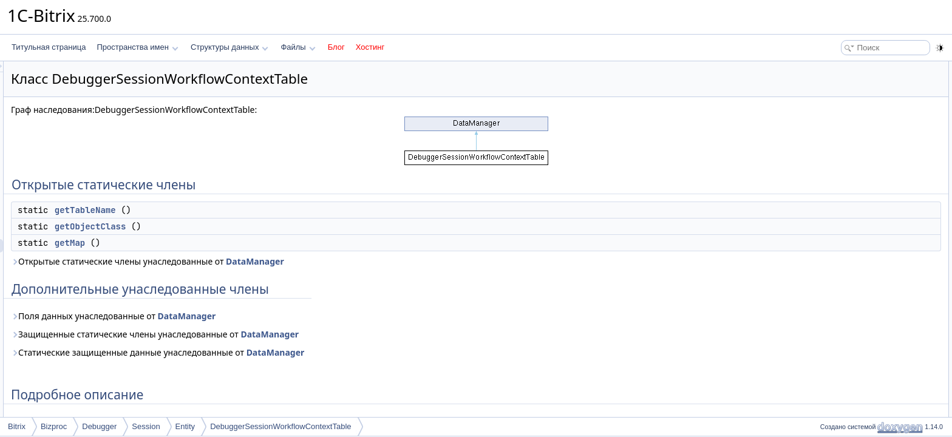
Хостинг (370, 47)
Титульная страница (49, 47)
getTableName (237, 210)
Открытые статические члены (867, 68)
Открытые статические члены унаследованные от (299, 261)
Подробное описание (852, 134)
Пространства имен (137, 47)
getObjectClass (242, 226)
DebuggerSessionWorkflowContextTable (280, 426)
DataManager (407, 261)
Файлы (297, 47)
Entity (185, 426)
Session (146, 426)
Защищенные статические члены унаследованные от (306, 334)
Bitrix (16, 426)
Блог (336, 47)
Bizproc (54, 426)
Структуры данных (229, 47)
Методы (830, 148)
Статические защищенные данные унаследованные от (309, 352)
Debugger (99, 426)
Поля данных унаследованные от (265, 316)
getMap (221, 242)
